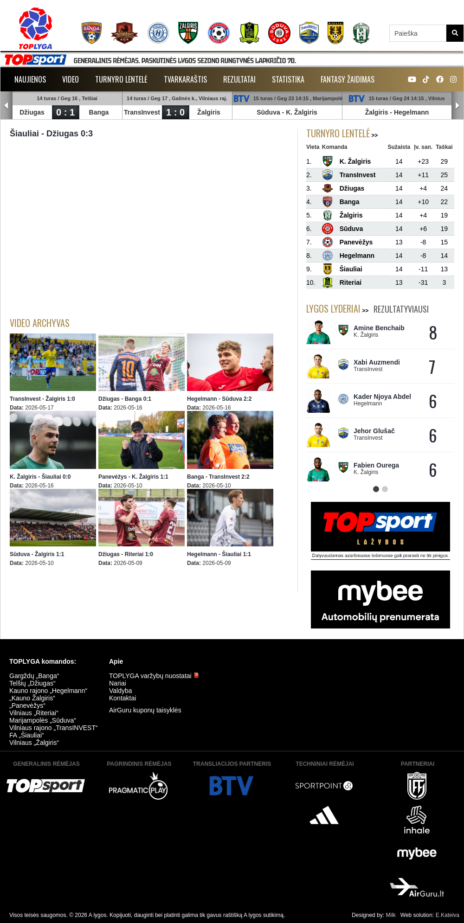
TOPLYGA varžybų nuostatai (154, 675)
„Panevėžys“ (27, 705)
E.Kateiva (447, 915)
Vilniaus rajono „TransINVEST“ (53, 727)
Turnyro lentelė (121, 79)
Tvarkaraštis (185, 79)
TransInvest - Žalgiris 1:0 (42, 399)
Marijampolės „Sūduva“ (42, 720)
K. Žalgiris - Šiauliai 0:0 (40, 477)
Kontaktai (122, 698)
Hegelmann (411, 112)
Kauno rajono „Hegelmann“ (48, 690)
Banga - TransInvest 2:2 (218, 477)
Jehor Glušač (374, 431)
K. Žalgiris (301, 112)
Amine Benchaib (379, 328)
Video (70, 79)
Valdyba (120, 690)
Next (457, 105)
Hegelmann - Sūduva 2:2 (219, 399)
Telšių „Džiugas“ (32, 683)
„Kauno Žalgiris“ (32, 698)
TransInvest (142, 112)
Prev (6, 105)
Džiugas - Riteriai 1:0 (125, 554)
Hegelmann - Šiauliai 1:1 (219, 554)
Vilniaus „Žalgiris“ (34, 742)
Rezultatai (239, 79)
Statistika (288, 79)
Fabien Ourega (376, 465)
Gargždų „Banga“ (34, 675)
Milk (390, 915)
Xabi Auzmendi (377, 362)
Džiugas (32, 112)
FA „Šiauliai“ (26, 735)
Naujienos (30, 79)
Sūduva (268, 112)
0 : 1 (65, 112)
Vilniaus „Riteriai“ (33, 713)
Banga (99, 112)
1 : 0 (175, 112)
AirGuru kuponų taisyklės (145, 710)
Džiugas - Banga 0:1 (124, 399)
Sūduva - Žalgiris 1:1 (37, 554)
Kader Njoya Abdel (382, 396)
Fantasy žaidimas (347, 79)
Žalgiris (208, 112)
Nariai (117, 683)
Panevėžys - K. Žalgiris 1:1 (133, 477)
